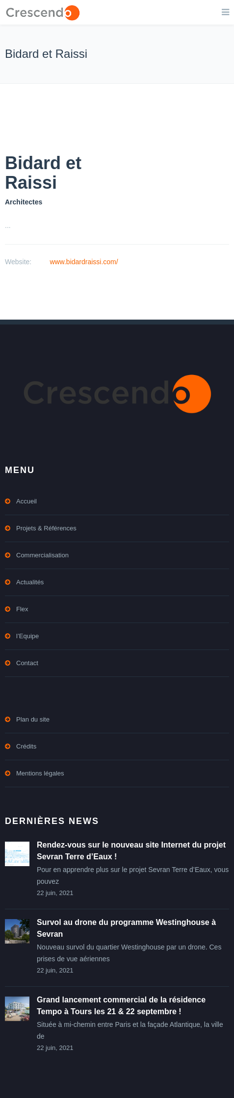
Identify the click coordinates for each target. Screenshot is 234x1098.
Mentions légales (40, 773)
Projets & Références (46, 528)
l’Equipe (27, 636)
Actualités (30, 582)
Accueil (26, 501)
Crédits (26, 746)
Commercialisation (42, 555)
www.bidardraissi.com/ (84, 262)
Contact (27, 663)
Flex (22, 609)
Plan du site (33, 719)
